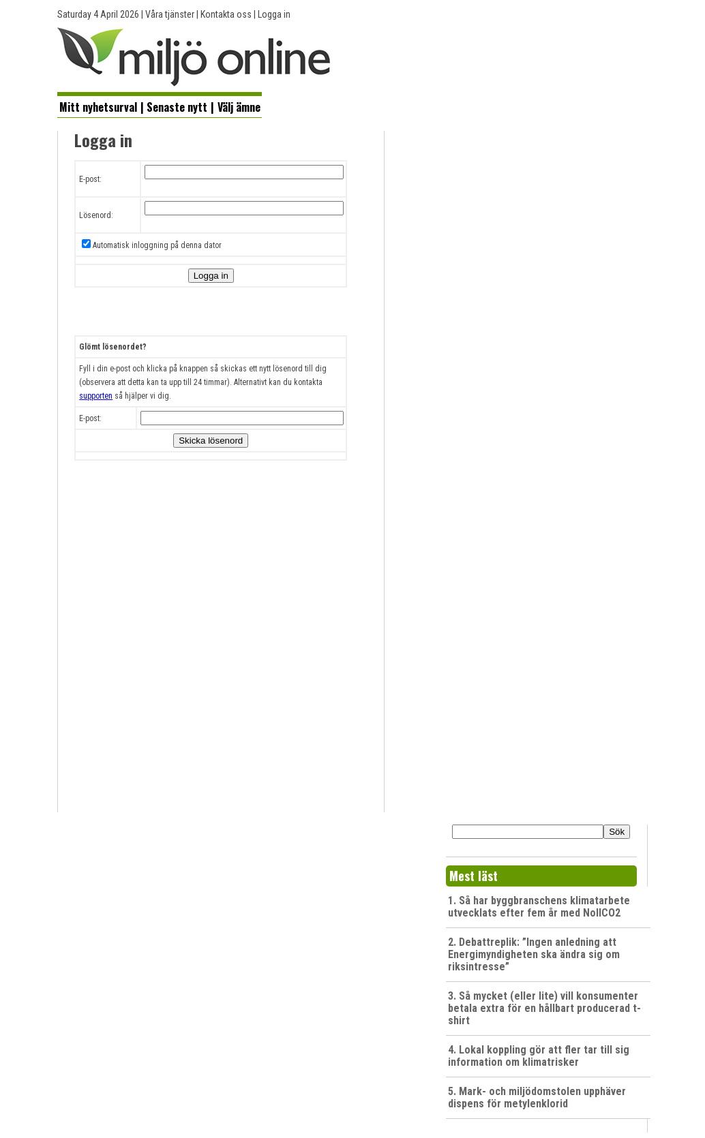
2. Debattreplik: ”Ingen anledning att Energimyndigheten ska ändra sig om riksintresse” (534, 954)
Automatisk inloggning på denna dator (157, 245)
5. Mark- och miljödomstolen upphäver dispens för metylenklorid (537, 1097)
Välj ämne (238, 107)
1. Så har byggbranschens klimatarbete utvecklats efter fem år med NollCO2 (539, 906)
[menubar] (159, 105)
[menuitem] (97, 106)
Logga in (274, 14)
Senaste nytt (177, 107)
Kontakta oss (226, 14)
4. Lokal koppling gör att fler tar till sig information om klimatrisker (538, 1055)
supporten (95, 396)
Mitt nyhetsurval (98, 107)
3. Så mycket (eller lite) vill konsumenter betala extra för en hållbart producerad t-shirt (544, 1008)
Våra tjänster (169, 14)
